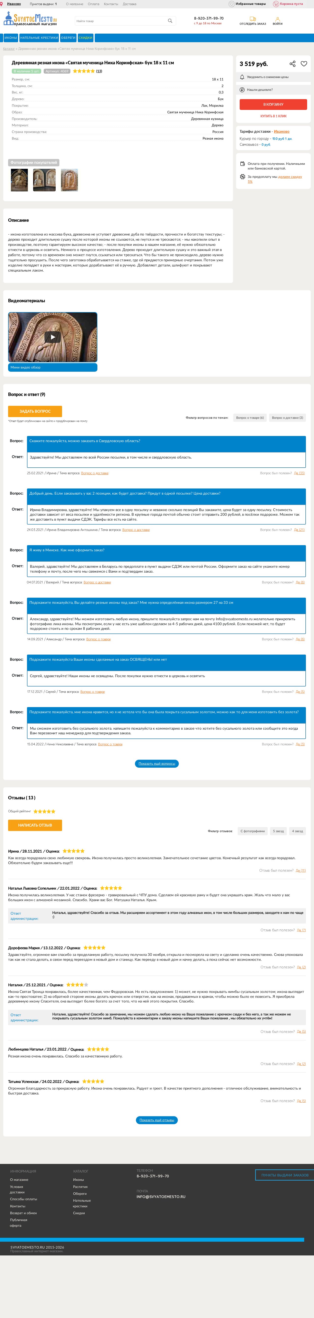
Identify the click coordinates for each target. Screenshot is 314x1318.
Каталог (9, 49)
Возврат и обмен (23, 1213)
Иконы (78, 1180)
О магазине (74, 4)
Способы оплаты (23, 1199)
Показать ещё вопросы (157, 763)
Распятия (80, 1187)
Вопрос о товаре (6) (244, 418)
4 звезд (297, 831)
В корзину (273, 104)
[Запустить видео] (52, 337)
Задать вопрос (35, 411)
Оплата (93, 4)
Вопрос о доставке (94, 473)
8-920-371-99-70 (208, 18)
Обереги (80, 1194)
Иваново (14, 4)
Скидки (79, 1213)
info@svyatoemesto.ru (161, 1197)
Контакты (111, 4)
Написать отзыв (35, 825)
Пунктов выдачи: (43, 4)
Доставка (129, 4)
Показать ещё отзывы (157, 1120)
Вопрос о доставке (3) (285, 418)
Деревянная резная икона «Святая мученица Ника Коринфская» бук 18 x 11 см (77, 49)
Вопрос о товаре (98, 639)
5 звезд (277, 831)
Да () (299, 473)
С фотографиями (249, 831)
